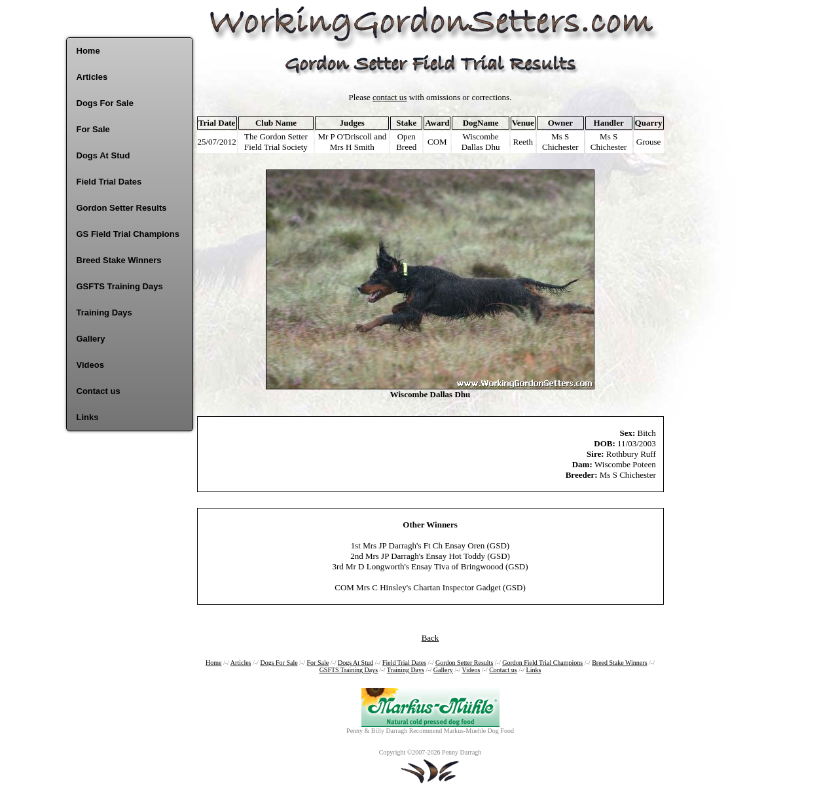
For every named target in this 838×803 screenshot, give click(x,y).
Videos (90, 365)
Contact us (98, 391)
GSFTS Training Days (120, 286)
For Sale (93, 129)
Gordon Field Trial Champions (542, 662)
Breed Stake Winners (119, 260)
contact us (390, 97)
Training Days (104, 312)
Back (430, 638)
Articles (92, 77)
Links (88, 417)
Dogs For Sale (105, 103)
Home (88, 51)
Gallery (91, 339)
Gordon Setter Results (122, 208)
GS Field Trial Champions (128, 234)
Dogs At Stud (103, 155)
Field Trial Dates (109, 182)
